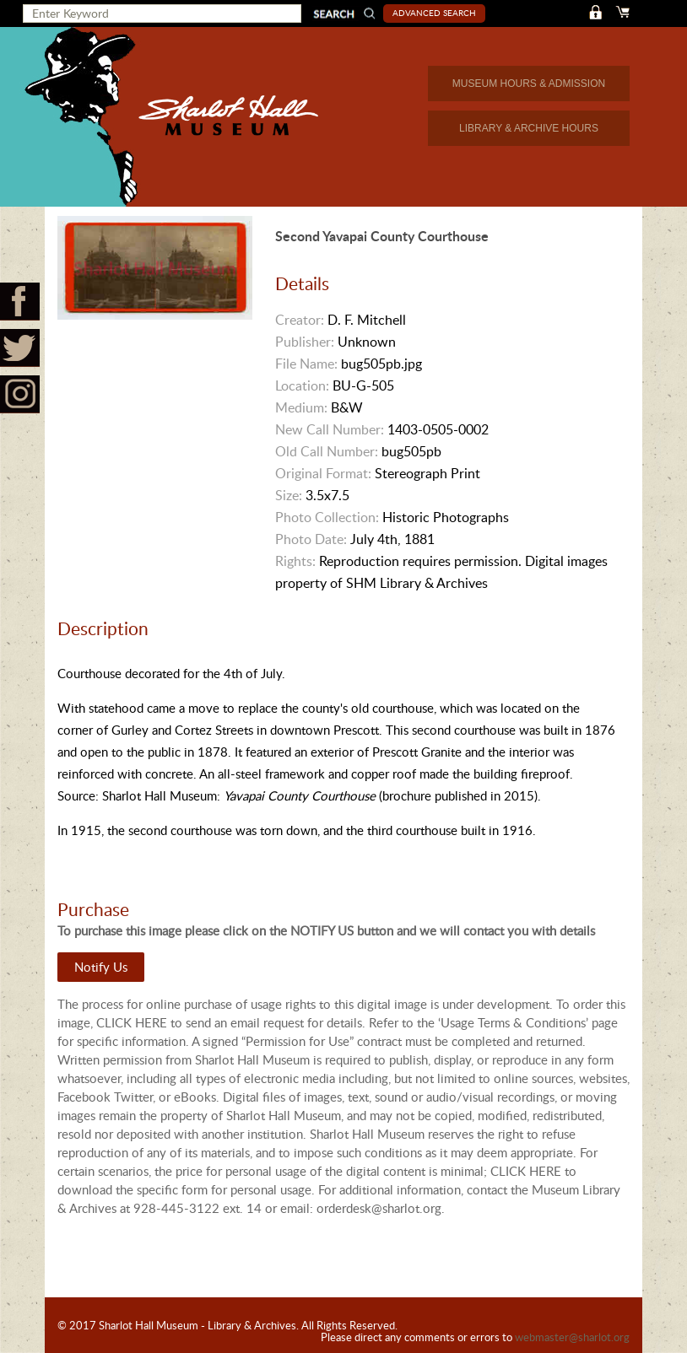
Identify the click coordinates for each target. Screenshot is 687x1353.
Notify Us (100, 966)
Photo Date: (311, 539)
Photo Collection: (327, 517)
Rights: (295, 561)
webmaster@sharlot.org (572, 1337)
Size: (288, 495)
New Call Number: (329, 429)
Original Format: (323, 473)
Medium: (301, 407)
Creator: (299, 319)
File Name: (306, 363)
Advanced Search (435, 13)
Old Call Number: (326, 451)
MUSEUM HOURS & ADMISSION (528, 83)
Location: (302, 385)
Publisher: (304, 341)
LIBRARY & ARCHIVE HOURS (528, 128)
